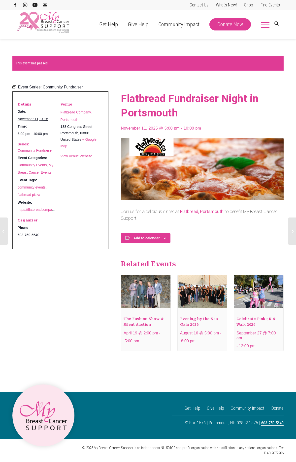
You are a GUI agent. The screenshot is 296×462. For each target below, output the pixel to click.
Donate (277, 408)
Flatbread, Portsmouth (202, 211)
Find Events (270, 4)
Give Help (208, 408)
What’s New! (226, 4)
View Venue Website (76, 156)
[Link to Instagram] (25, 5)
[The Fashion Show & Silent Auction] (292, 231)
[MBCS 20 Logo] (43, 24)
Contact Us (199, 4)
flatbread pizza (29, 195)
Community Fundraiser (35, 150)
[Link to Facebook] (15, 5)
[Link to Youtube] (35, 5)
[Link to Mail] (45, 5)
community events (32, 187)
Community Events (32, 165)
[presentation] (145, 293)
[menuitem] (199, 5)
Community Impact (244, 408)
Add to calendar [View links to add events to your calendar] (146, 238)
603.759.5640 (271, 423)
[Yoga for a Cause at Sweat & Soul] (4, 231)
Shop (248, 4)
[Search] (276, 24)
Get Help (183, 408)
